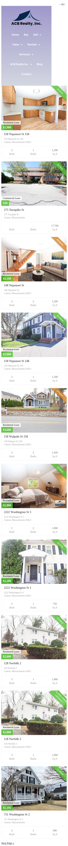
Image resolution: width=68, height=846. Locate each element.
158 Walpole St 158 (16, 436)
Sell (37, 35)
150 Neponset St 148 (16, 361)
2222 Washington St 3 (17, 512)
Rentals (34, 45)
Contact (26, 74)
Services (26, 54)
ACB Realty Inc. (21, 64)
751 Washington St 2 (17, 814)
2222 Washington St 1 (17, 587)
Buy (26, 34)
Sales (17, 45)
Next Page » (7, 843)
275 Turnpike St (14, 209)
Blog (39, 64)
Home (15, 34)
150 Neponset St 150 (16, 134)
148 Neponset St (14, 285)
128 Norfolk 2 (12, 663)
